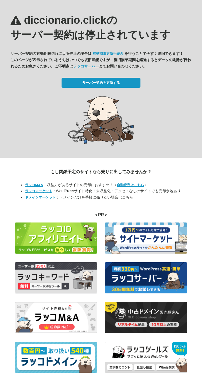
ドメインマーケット (40, 197)
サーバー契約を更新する (101, 83)
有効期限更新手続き (108, 54)
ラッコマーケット (38, 191)
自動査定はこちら (130, 185)
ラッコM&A (34, 185)
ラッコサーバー (86, 66)
